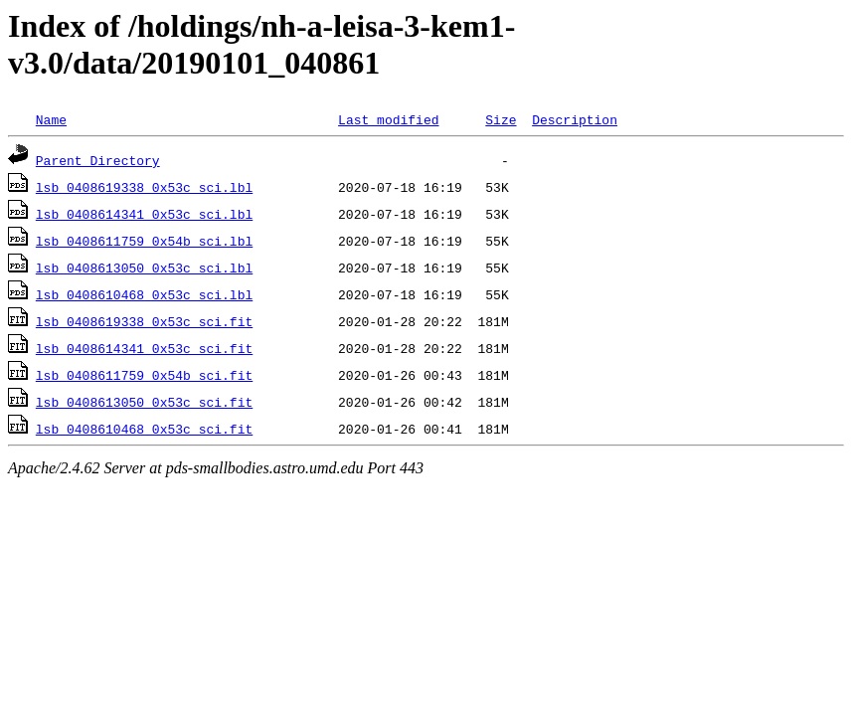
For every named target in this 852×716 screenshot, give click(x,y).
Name (51, 119)
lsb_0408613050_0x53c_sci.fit (144, 402)
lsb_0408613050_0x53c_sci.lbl (144, 267)
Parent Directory (98, 160)
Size (500, 119)
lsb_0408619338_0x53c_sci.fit (144, 321)
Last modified (388, 119)
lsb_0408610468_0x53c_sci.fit (144, 429)
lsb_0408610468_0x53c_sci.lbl (144, 294)
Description (574, 119)
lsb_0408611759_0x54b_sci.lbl (144, 241)
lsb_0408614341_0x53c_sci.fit (144, 348)
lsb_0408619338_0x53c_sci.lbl (144, 187)
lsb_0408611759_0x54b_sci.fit (144, 375)
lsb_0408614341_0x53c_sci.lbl (144, 214)
